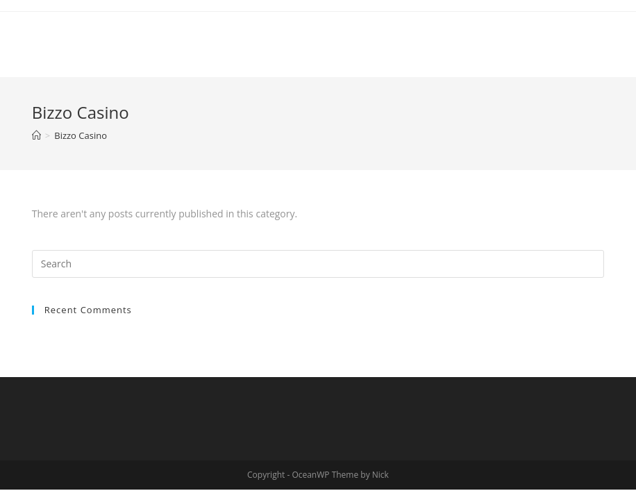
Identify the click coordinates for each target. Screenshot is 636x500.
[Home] (36, 135)
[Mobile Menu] (583, 41)
